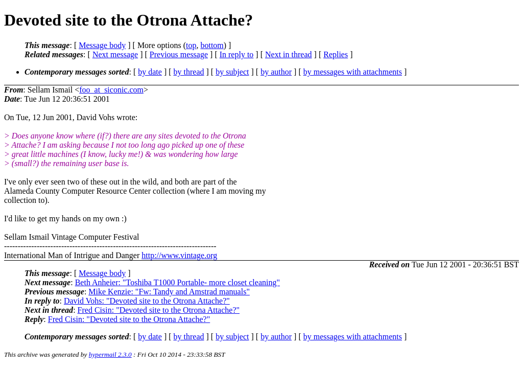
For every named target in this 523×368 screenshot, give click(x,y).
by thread (189, 71)
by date (150, 71)
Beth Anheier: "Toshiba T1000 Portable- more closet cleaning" (177, 282)
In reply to (237, 54)
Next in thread (288, 54)
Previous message (179, 54)
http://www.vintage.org (179, 255)
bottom (211, 45)
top (191, 45)
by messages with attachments (352, 71)
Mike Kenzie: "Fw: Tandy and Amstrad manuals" (169, 291)
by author (276, 71)
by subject (232, 71)
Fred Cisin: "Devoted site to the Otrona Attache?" (159, 310)
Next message (115, 54)
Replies (335, 54)
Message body (102, 45)
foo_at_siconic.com (111, 89)
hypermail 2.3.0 (110, 354)
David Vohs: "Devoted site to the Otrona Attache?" (147, 300)
